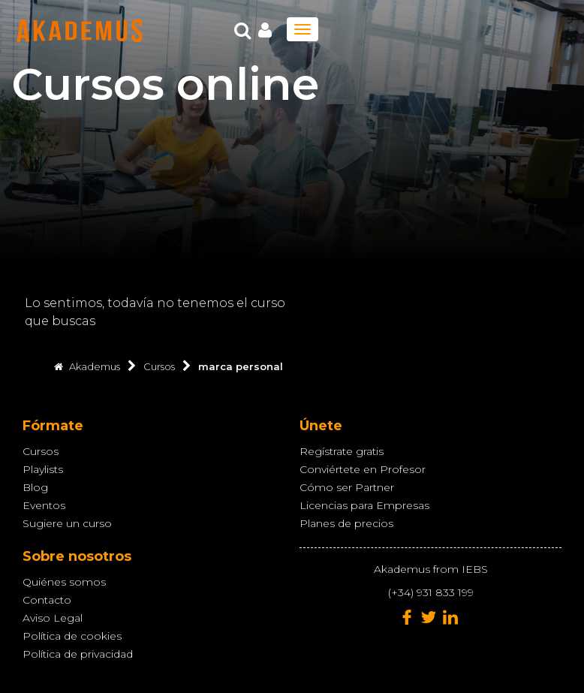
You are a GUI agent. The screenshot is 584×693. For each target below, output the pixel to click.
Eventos (44, 505)
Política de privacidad (78, 654)
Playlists (43, 469)
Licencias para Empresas (364, 505)
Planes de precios (346, 523)
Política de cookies (72, 636)
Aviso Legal (53, 618)
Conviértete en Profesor (363, 469)
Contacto (47, 600)
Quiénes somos (64, 582)
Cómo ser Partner (347, 487)
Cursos (41, 451)
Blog (35, 487)
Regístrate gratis (342, 451)
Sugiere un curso (67, 523)
